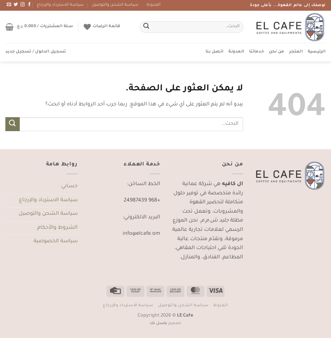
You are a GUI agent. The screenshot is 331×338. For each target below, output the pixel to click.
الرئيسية (317, 52)
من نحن (277, 52)
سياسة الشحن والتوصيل (115, 5)
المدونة (153, 5)
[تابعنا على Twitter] (16, 4)
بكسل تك (158, 323)
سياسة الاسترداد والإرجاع (60, 5)
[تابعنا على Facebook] (29, 4)
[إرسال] (146, 27)
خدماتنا (256, 52)
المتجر (296, 52)
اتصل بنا (214, 52)
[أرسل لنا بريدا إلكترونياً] (9, 4)
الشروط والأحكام (57, 228)
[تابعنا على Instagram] (22, 4)
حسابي (69, 186)
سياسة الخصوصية (56, 241)
